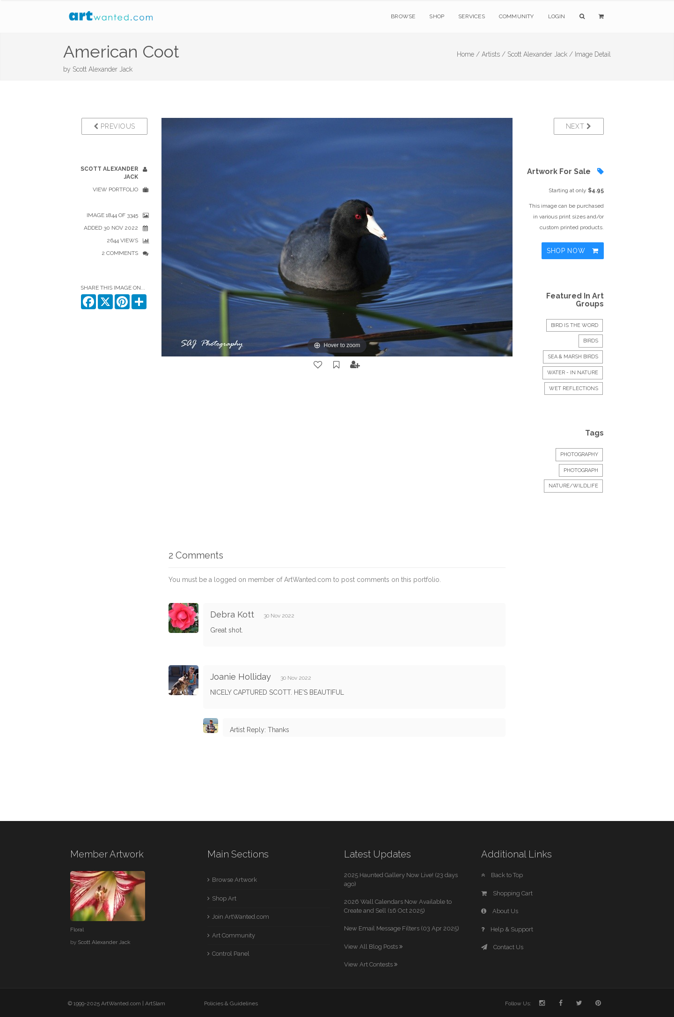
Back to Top (502, 875)
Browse (403, 16)
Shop (436, 16)
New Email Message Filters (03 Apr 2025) (401, 928)
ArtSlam (155, 1003)
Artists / (494, 54)
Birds (590, 341)
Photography (579, 454)
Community (516, 16)
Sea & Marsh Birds (573, 357)
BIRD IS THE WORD (574, 325)
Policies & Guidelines (231, 1003)
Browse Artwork (234, 879)
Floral (77, 929)
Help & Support (507, 929)
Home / (468, 54)
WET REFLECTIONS (573, 388)
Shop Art (224, 898)
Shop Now (573, 250)
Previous (114, 126)
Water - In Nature (572, 373)
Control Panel (230, 953)
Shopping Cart (507, 893)
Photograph (581, 470)
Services (471, 16)
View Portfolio (115, 189)
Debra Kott (232, 614)
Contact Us (502, 947)
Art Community (233, 935)
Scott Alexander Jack (102, 69)
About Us (499, 911)
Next (579, 126)
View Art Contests (370, 964)
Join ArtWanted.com (240, 916)
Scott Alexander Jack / (540, 54)
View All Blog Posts (373, 946)
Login (556, 16)
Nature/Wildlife (573, 486)
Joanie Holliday (240, 677)
